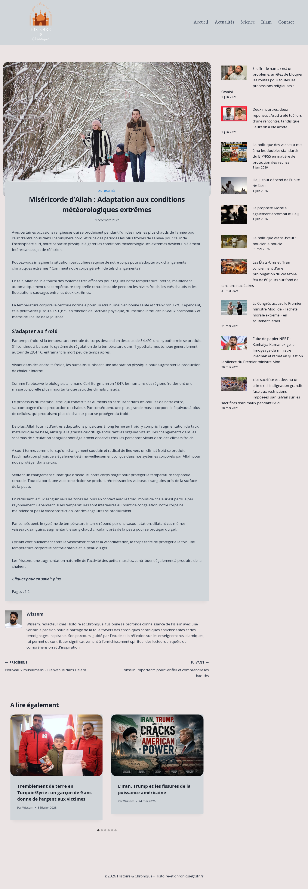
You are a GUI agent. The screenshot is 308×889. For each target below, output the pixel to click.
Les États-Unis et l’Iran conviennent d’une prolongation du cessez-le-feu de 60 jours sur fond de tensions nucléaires (259, 274)
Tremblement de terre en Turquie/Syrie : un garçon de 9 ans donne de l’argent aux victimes (54, 792)
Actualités (224, 22)
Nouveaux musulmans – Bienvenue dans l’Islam (54, 665)
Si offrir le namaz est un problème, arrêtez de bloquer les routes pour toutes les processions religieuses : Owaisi (262, 80)
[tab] (98, 830)
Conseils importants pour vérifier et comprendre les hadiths (160, 668)
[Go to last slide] (17, 770)
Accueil (201, 22)
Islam (266, 22)
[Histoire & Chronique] (41, 22)
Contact (286, 22)
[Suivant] (196, 770)
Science (248, 22)
